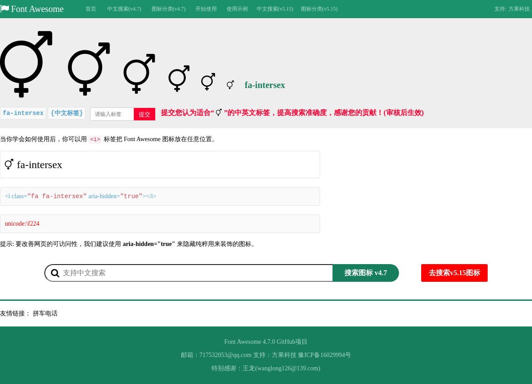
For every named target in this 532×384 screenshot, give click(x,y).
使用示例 (237, 9)
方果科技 (519, 9)
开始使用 (206, 9)
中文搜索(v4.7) (124, 9)
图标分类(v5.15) (319, 9)
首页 (91, 9)
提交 (144, 114)
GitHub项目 (292, 341)
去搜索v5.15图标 (454, 272)
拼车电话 (45, 313)
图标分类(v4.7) (169, 9)
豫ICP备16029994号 (324, 355)
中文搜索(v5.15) (275, 9)
